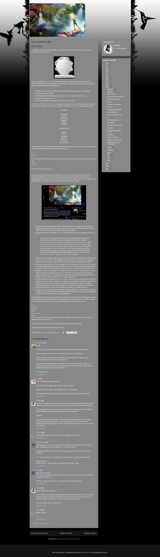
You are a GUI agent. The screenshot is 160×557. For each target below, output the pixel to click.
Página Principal (66, 533)
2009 (107, 84)
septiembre (110, 150)
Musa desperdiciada (113, 120)
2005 (107, 169)
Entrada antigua (90, 533)
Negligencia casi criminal (114, 140)
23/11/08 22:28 (41, 484)
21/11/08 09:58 (41, 374)
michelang (62, 175)
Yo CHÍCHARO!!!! (112, 112)
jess (37, 470)
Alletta (38, 400)
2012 (107, 76)
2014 (107, 71)
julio (108, 155)
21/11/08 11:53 (41, 428)
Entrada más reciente (39, 533)
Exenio (33, 163)
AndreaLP (34, 307)
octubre (109, 147)
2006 (107, 166)
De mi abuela (111, 122)
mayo (109, 160)
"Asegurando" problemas (114, 109)
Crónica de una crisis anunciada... (113, 143)
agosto (109, 152)
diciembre (110, 89)
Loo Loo (109, 102)
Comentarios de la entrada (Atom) (68, 539)
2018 (107, 63)
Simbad (33, 165)
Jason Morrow (85, 552)
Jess (32, 157)
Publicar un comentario (41, 523)
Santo (33, 315)
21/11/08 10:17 (41, 396)
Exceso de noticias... (113, 137)
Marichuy (34, 155)
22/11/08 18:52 (41, 466)
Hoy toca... (110, 107)
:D (107, 117)
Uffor (32, 317)
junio (108, 158)
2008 (107, 87)
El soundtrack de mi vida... (115, 125)
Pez (32, 159)
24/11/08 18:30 (41, 519)
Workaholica (40, 442)
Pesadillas (110, 128)
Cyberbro (34, 313)
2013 (107, 74)
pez (37, 378)
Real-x (33, 311)
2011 (107, 79)
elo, (67, 175)
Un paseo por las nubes (114, 104)
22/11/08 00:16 (41, 438)
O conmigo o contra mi (113, 99)
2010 (107, 82)
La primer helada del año (114, 115)
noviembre (110, 92)
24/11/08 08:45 (41, 505)
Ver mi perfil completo (119, 48)
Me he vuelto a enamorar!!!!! (115, 96)
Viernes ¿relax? (111, 94)
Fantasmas (110, 135)
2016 (107, 68)
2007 (107, 163)
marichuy (39, 343)
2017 (107, 66)
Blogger (105, 552)
